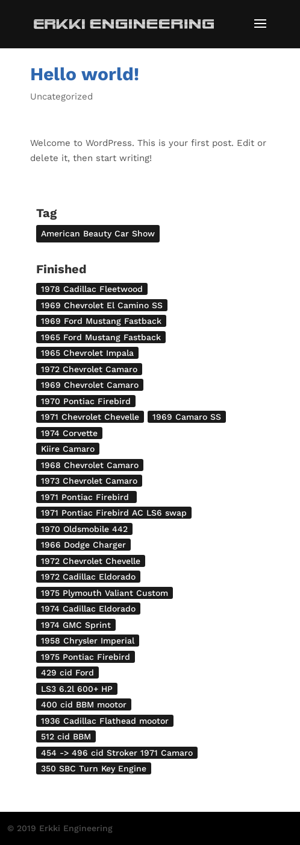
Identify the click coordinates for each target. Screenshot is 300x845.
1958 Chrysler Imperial (87, 640)
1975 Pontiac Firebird (85, 657)
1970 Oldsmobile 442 (84, 529)
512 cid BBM (66, 736)
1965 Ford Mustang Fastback (101, 337)
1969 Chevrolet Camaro (90, 385)
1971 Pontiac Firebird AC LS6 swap (114, 512)
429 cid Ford (67, 672)
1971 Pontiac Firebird (86, 497)
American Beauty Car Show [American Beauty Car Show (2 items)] (98, 233)
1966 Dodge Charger (83, 544)
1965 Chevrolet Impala (87, 353)
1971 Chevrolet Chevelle (90, 417)
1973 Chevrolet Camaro (89, 481)
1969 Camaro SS (186, 417)
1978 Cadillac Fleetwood (92, 289)
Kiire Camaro (68, 449)
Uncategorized (61, 96)
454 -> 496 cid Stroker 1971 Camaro (117, 753)
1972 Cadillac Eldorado (88, 576)
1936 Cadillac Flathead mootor (105, 721)
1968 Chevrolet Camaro (90, 465)
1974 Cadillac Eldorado (88, 608)
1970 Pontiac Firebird (86, 401)
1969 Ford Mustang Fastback (101, 321)
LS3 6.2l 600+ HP (77, 689)
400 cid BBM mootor (84, 704)
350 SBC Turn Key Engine (93, 768)
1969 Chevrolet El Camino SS (102, 305)
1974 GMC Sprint (76, 625)
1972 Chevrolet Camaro (89, 369)
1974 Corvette (69, 433)
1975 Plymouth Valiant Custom (104, 593)
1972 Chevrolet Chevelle (90, 561)
